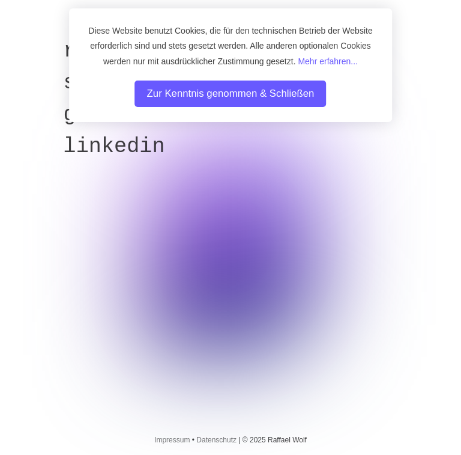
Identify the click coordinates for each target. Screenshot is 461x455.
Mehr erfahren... (328, 61)
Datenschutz (216, 440)
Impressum (172, 440)
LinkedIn (114, 146)
